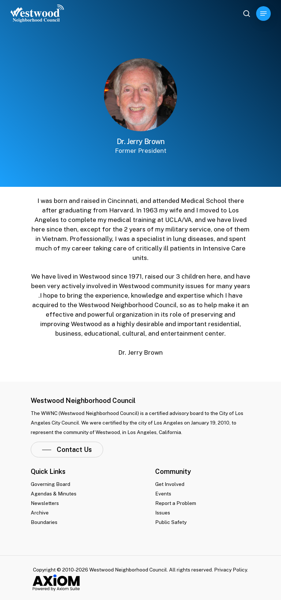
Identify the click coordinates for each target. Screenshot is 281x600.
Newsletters (45, 503)
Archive (40, 513)
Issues (162, 513)
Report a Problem (175, 503)
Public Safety (171, 522)
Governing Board (50, 484)
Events (163, 494)
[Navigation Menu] (263, 13)
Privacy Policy (230, 570)
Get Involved (169, 484)
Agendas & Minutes (53, 494)
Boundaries (44, 522)
